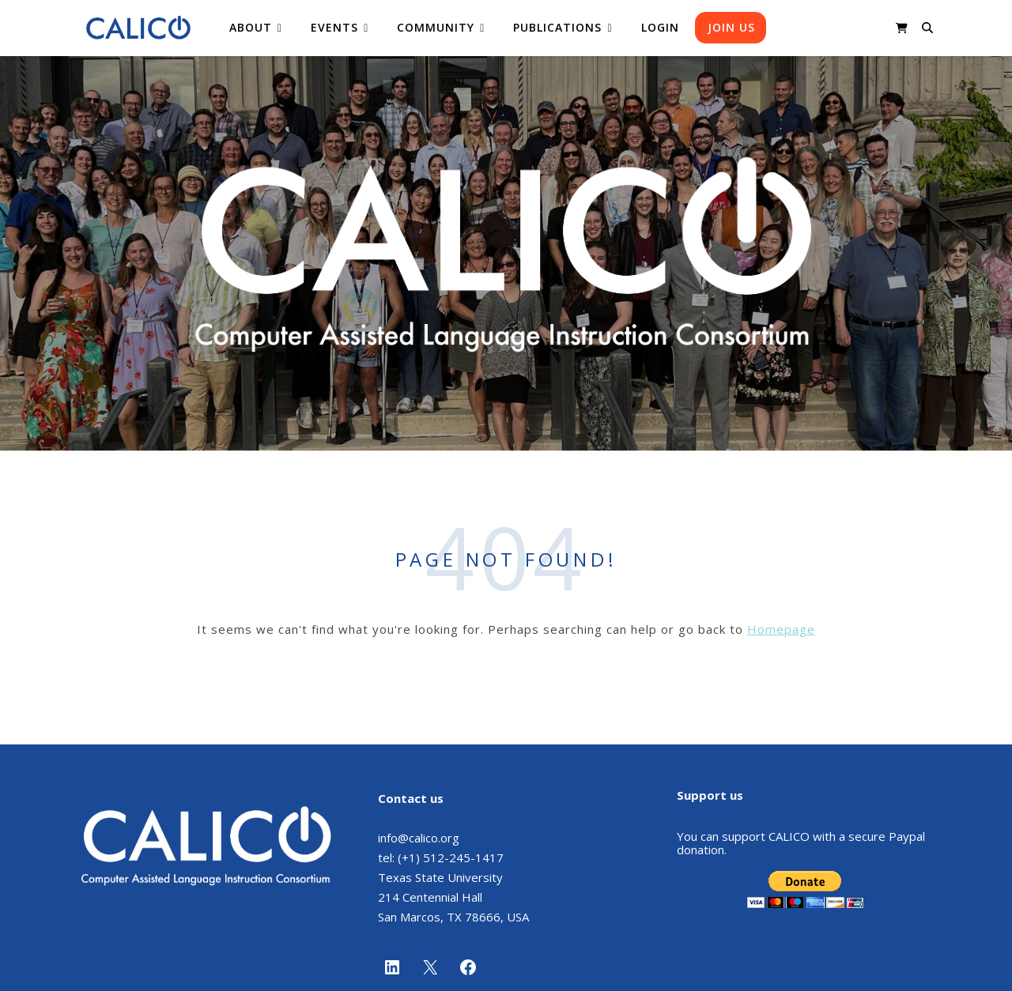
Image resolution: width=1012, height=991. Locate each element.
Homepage (781, 629)
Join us (731, 27)
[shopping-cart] (902, 28)
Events (334, 27)
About (250, 27)
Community (435, 27)
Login (660, 27)
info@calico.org (418, 838)
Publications (557, 27)
